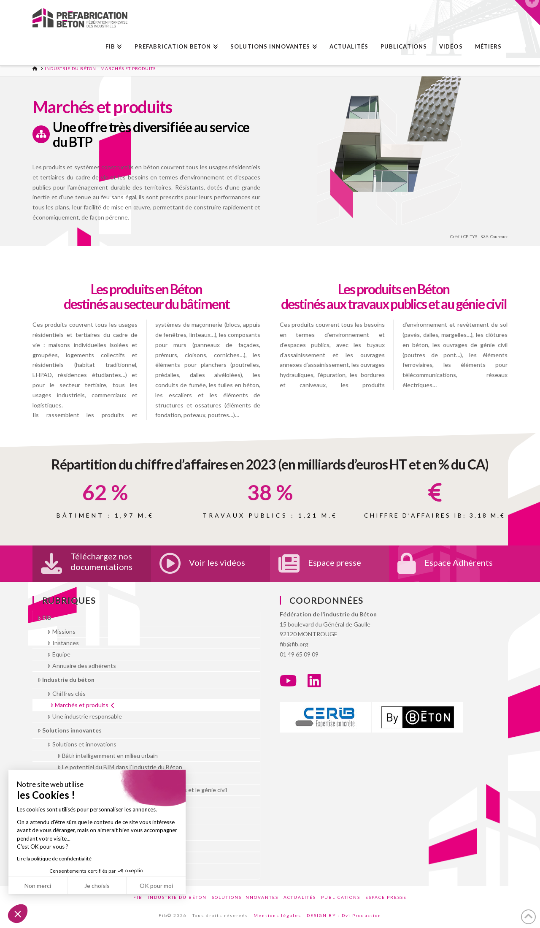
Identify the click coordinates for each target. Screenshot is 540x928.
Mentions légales (277, 915)
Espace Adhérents (458, 562)
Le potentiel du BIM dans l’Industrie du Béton (119, 767)
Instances (62, 642)
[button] (527, 12)
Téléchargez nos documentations (101, 561)
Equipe (58, 654)
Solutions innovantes (70, 730)
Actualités (300, 897)
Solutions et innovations (81, 744)
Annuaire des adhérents (81, 665)
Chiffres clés (66, 693)
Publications (340, 897)
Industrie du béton (66, 679)
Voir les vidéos (217, 562)
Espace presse (334, 562)
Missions (61, 631)
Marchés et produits (82, 704)
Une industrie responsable (84, 716)
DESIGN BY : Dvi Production (344, 915)
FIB (44, 617)
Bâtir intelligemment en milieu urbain (107, 755)
